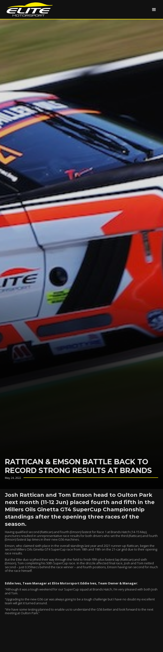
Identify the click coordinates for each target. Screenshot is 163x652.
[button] (154, 9)
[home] (28, 9)
